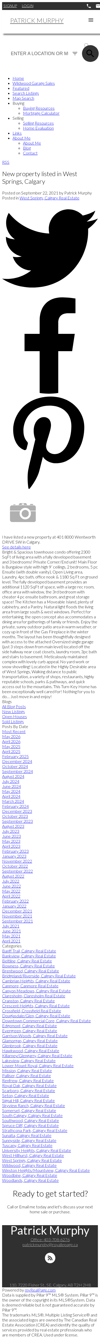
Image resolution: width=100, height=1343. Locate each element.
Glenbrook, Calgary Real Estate (29, 1045)
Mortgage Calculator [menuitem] (41, 112)
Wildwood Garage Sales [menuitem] (34, 83)
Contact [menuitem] (30, 152)
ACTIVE (91, 40)
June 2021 (11, 930)
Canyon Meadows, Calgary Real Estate (36, 990)
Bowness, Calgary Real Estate (28, 965)
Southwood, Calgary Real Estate (30, 1120)
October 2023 (15, 816)
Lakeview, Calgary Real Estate (29, 1060)
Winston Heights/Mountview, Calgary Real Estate (46, 1170)
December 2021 (17, 910)
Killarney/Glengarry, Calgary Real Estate (37, 1055)
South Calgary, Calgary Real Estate (32, 1115)
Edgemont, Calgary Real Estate (29, 1025)
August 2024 (13, 776)
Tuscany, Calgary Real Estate (27, 1145)
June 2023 (11, 836)
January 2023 (14, 856)
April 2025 (11, 751)
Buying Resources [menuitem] (39, 108)
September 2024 (17, 771)
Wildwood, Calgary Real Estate (29, 1165)
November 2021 (17, 915)
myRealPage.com (40, 1289)
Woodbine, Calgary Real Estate (29, 1175)
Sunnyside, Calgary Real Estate (29, 1140)
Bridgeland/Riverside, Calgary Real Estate (39, 975)
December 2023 (17, 811)
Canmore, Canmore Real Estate (30, 985)
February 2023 (15, 851)
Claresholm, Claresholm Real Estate (33, 995)
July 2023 (10, 831)
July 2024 (10, 781)
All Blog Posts (14, 706)
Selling (18, 117)
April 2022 (11, 895)
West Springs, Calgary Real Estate (49, 197)
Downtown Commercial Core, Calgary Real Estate (46, 1020)
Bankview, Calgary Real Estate (29, 955)
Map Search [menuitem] (23, 98)
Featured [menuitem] (21, 88)
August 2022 (13, 875)
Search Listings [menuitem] (26, 93)
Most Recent (14, 731)
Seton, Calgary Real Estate (25, 1095)
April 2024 (11, 796)
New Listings (13, 711)
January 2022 (14, 905)
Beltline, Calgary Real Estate (27, 960)
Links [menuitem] (17, 132)
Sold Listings (13, 721)
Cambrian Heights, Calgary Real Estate (36, 980)
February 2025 (15, 756)
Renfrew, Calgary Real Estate (28, 1080)
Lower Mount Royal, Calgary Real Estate (38, 1065)
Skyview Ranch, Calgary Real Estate (33, 1105)
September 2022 (17, 870)
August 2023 (13, 826)
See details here (16, 546)
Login (27, 5)
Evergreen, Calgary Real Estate (29, 1030)
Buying (18, 103)
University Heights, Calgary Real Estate (36, 1150)
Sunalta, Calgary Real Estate (26, 1135)
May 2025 (11, 746)
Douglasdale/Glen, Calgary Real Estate (36, 1015)
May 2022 (11, 890)
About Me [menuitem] (22, 137)
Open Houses (14, 716)
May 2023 (11, 841)
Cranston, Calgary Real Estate (28, 1000)
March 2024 (13, 801)
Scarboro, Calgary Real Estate (28, 1090)
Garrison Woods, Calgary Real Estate (35, 1035)
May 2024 (11, 791)
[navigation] (50, 115)
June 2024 (11, 786)
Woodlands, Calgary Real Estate (30, 1180)
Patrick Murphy (37, 20)
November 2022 (17, 861)
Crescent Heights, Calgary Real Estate (36, 1005)
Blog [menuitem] (27, 147)
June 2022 (11, 885)
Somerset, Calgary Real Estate (29, 1110)
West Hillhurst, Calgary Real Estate (33, 1155)
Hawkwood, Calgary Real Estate (30, 1050)
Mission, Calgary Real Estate (27, 1070)
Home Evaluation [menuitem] (38, 127)
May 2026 (11, 736)
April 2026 (11, 741)
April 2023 (11, 846)
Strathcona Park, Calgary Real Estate (34, 1130)
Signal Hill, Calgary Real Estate (28, 1100)
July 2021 (10, 925)
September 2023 (17, 821)
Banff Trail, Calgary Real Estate (29, 950)
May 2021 (11, 935)
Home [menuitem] (18, 78)
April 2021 (11, 940)
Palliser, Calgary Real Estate (26, 1075)
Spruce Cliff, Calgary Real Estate (30, 1125)
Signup (10, 5)
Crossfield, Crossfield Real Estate (31, 1010)
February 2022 (15, 900)
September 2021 (17, 920)
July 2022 (10, 880)
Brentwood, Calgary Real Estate (30, 970)
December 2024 (17, 761)
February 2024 (15, 806)
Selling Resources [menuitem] (38, 122)
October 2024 (15, 766)
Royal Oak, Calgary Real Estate (29, 1085)
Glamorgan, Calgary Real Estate (30, 1040)
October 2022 (15, 865)
